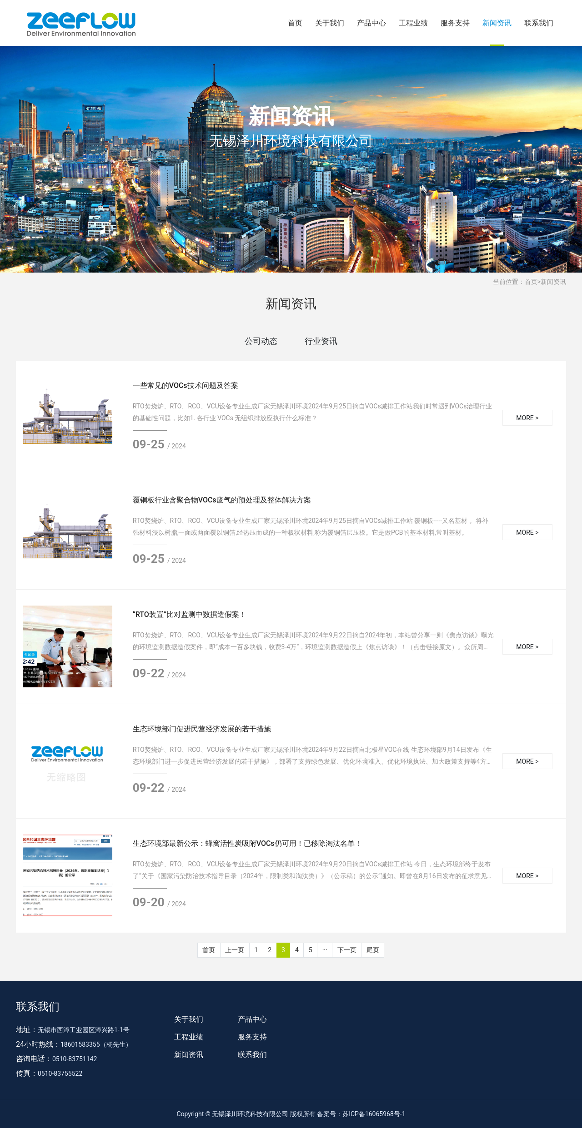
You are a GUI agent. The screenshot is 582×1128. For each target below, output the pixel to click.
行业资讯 (321, 341)
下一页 (346, 950)
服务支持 (455, 23)
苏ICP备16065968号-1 (373, 1114)
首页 (295, 23)
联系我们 (538, 23)
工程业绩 (413, 23)
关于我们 (329, 23)
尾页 (372, 950)
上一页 (234, 950)
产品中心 (371, 23)
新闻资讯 (497, 23)
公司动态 (261, 341)
